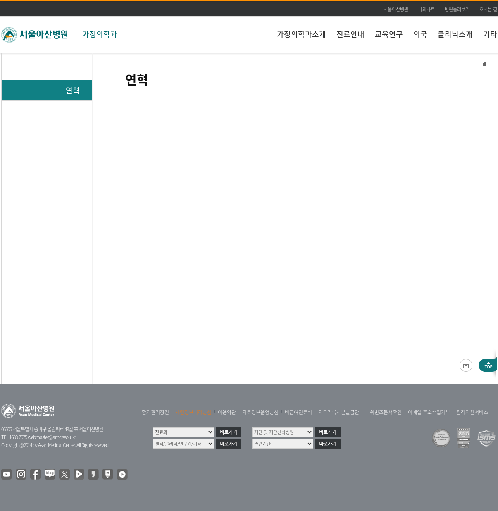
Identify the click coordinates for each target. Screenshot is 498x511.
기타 (490, 34)
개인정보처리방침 (193, 412)
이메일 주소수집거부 (429, 412)
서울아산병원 (396, 9)
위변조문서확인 (386, 412)
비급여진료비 (298, 412)
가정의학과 (99, 34)
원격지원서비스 (472, 412)
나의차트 (426, 9)
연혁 (73, 90)
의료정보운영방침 (260, 412)
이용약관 (227, 412)
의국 (420, 34)
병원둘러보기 (457, 9)
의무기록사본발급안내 (341, 412)
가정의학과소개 (301, 34)
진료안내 (350, 34)
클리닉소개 (455, 34)
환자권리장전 (155, 412)
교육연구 (389, 34)
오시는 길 (488, 9)
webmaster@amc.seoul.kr (52, 437)
